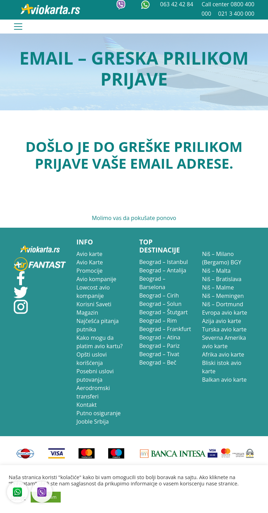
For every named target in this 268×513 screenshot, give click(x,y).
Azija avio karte (221, 321)
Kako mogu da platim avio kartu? (99, 342)
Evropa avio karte (224, 312)
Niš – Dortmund (222, 304)
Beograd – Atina (159, 337)
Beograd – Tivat (159, 354)
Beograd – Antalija (162, 270)
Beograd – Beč (157, 362)
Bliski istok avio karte (221, 367)
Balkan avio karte (224, 379)
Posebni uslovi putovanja (95, 375)
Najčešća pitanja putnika (97, 325)
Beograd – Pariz (159, 346)
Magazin (87, 312)
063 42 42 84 (177, 4)
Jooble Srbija (92, 421)
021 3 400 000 (236, 13)
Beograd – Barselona (152, 283)
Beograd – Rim (158, 320)
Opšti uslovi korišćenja (91, 359)
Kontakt (86, 405)
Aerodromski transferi (93, 392)
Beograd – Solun (160, 304)
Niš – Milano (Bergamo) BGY (221, 258)
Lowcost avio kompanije (93, 292)
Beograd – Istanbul (163, 262)
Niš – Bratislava (221, 279)
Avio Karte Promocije (89, 266)
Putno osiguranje (98, 413)
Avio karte (89, 254)
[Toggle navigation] (18, 27)
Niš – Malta (216, 270)
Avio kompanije (96, 279)
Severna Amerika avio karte (224, 342)
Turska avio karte (224, 329)
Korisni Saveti (93, 304)
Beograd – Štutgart (163, 312)
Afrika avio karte (223, 354)
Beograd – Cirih (159, 295)
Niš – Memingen (223, 296)
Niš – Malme (218, 287)
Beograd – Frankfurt (165, 329)
